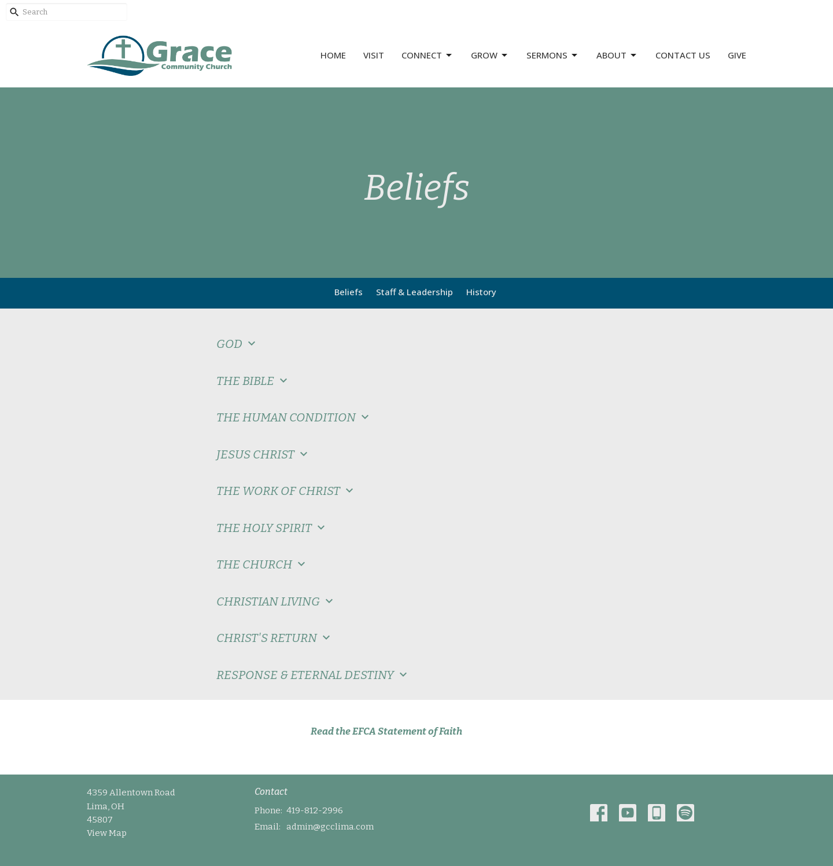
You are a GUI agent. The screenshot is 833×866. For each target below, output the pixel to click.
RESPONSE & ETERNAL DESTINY (313, 674)
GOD (237, 343)
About (617, 55)
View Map (107, 833)
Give (737, 55)
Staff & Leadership (414, 292)
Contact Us (682, 55)
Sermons (552, 55)
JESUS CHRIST (263, 454)
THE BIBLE (253, 380)
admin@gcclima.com (330, 826)
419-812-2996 (314, 810)
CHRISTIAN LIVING (276, 601)
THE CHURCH (262, 564)
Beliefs (348, 292)
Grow (490, 55)
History (481, 292)
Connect (427, 55)
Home (333, 55)
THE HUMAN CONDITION (294, 417)
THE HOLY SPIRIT (272, 527)
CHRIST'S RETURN (274, 637)
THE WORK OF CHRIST (286, 490)
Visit (373, 55)
